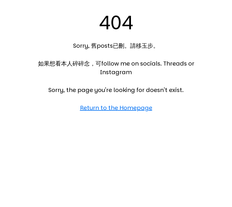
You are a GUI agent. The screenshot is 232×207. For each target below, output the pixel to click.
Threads (175, 64)
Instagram (116, 72)
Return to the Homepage (116, 108)
